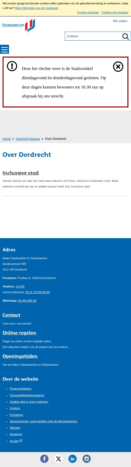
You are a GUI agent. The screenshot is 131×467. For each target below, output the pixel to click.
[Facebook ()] (44, 459)
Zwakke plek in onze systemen (29, 401)
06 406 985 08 (27, 300)
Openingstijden (20, 356)
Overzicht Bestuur (28, 139)
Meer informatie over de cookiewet (36, 8)
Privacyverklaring (20, 388)
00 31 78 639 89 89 (37, 292)
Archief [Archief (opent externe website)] (14, 441)
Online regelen (19, 332)
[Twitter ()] (58, 459)
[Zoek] (125, 36)
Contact (11, 315)
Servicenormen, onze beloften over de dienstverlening (43, 421)
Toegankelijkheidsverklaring (27, 395)
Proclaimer (16, 414)
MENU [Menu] (4, 49)
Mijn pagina (120, 20)
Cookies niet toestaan (114, 12)
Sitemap (15, 427)
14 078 (20, 286)
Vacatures (16, 434)
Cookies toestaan (88, 12)
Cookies (15, 408)
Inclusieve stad (21, 173)
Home (7, 139)
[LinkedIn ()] (72, 459)
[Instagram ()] (87, 459)
